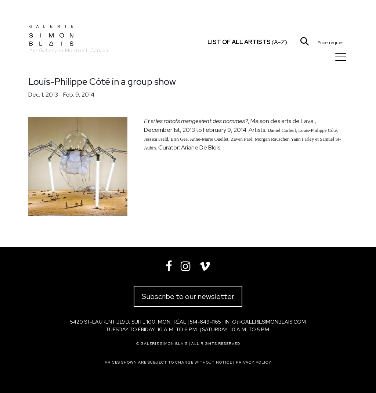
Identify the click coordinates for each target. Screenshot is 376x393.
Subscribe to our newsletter (188, 296)
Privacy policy (253, 362)
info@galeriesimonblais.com (265, 321)
